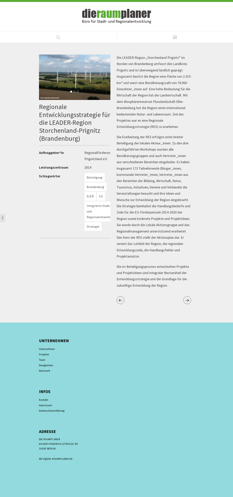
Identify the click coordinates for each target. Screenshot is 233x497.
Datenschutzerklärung (52, 410)
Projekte (44, 354)
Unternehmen (47, 349)
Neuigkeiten (46, 365)
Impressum (45, 405)
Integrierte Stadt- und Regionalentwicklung (101, 211)
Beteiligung (94, 177)
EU (101, 196)
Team (42, 360)
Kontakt (43, 400)
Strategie (93, 226)
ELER (90, 196)
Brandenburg (95, 187)
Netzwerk (44, 370)
